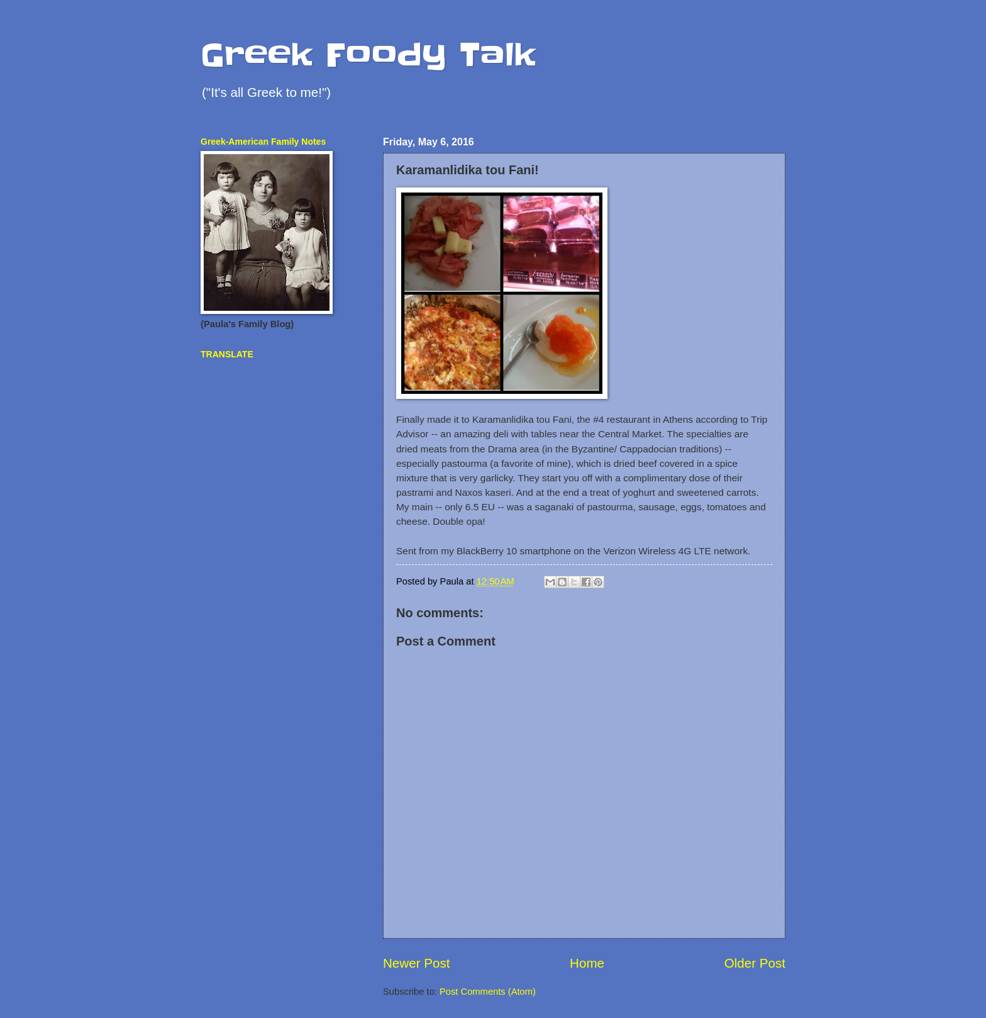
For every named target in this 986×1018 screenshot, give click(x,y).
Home (587, 963)
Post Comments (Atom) (488, 992)
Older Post (754, 963)
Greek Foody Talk (368, 55)
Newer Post (416, 963)
